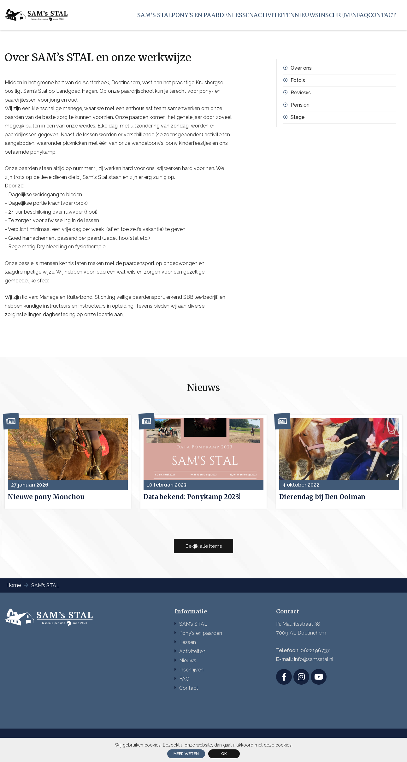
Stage (298, 120)
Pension (300, 107)
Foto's (298, 83)
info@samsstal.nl (313, 669)
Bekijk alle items (203, 555)
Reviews (301, 95)
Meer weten (186, 754)
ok (224, 754)
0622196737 (315, 660)
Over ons (301, 71)
